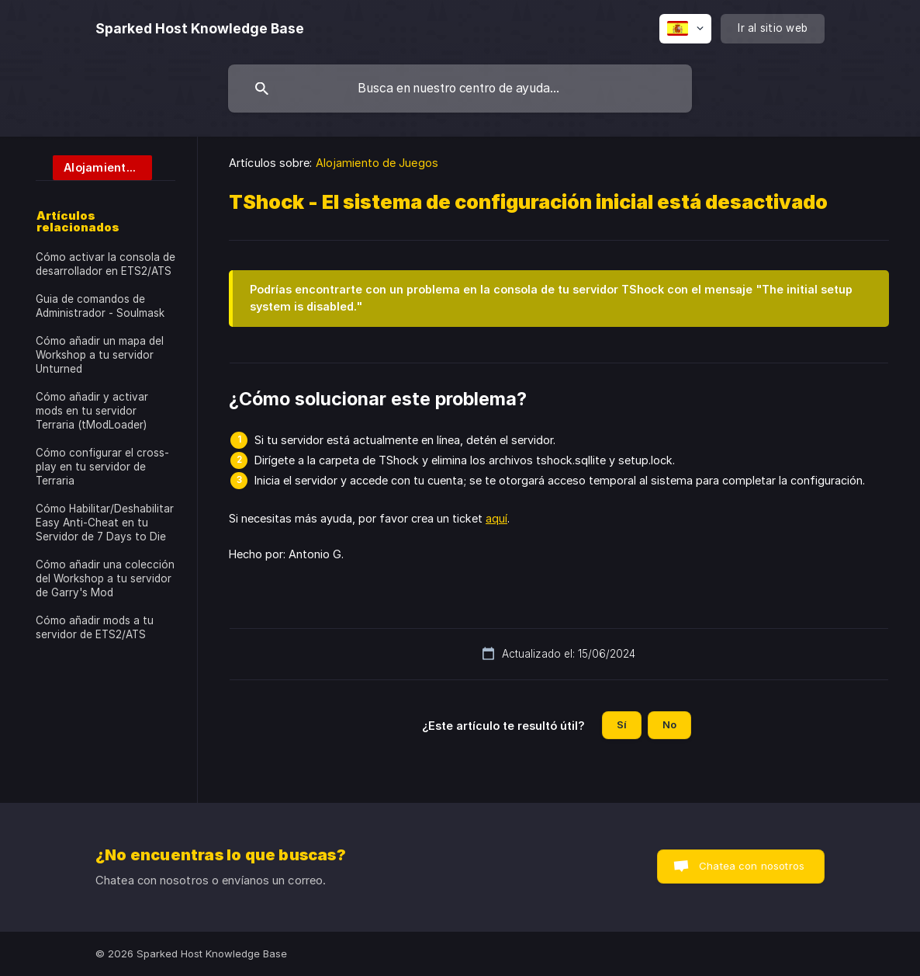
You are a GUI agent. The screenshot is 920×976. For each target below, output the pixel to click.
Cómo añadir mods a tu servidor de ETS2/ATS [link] (95, 627)
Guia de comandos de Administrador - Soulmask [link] (100, 306)
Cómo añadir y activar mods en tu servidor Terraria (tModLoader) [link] (92, 411)
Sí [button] (622, 724)
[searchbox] (460, 88)
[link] (94, 166)
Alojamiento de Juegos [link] (377, 162)
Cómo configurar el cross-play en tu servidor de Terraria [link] (102, 466)
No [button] (669, 724)
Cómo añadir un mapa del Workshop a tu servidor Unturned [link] (100, 355)
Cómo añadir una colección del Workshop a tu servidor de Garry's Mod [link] (105, 578)
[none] (199, 28)
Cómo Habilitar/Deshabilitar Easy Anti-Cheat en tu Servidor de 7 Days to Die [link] (105, 522)
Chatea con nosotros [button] (751, 866)
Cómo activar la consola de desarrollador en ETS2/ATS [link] (105, 264)
